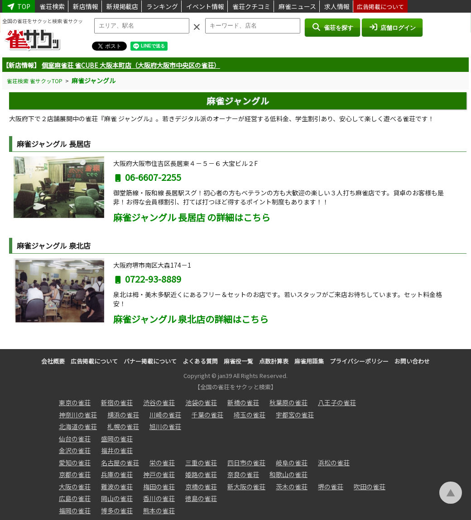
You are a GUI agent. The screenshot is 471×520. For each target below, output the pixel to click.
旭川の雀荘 (165, 426)
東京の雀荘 (75, 402)
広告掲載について (380, 6)
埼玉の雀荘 (249, 414)
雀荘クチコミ (251, 6)
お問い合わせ (412, 361)
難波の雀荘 (117, 486)
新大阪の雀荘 (246, 486)
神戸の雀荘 (159, 474)
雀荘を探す (332, 27)
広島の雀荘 (75, 498)
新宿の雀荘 (117, 402)
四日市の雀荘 (246, 462)
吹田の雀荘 (369, 486)
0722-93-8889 (147, 278)
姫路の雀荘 (201, 474)
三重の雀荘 (201, 462)
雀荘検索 (52, 6)
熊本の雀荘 (159, 510)
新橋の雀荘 (243, 402)
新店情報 (85, 6)
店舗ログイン (392, 27)
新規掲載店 (122, 6)
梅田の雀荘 (159, 486)
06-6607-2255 (147, 177)
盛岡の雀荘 (117, 438)
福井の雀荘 (117, 450)
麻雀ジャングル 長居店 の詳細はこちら (191, 217)
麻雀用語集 (309, 361)
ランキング (162, 6)
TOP (18, 6)
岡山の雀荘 (117, 498)
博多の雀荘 (117, 510)
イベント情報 (205, 6)
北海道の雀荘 (78, 426)
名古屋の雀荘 (120, 462)
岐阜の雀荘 (292, 462)
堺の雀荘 (330, 486)
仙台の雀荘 (75, 438)
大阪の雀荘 (75, 486)
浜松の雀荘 (334, 462)
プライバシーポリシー (359, 361)
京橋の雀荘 (201, 486)
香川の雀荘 (159, 498)
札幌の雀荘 (123, 426)
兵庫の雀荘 (117, 474)
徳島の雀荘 (201, 498)
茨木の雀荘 (292, 486)
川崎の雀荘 (165, 414)
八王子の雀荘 (337, 402)
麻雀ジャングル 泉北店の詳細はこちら (191, 319)
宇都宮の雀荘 (295, 414)
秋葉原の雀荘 (288, 402)
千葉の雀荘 (207, 414)
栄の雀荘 (162, 462)
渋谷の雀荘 (159, 402)
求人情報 (337, 6)
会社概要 (53, 361)
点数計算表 (273, 361)
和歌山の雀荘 (288, 474)
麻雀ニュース (297, 6)
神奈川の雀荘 (78, 414)
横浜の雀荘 (123, 414)
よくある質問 (200, 361)
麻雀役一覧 (238, 361)
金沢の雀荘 (75, 450)
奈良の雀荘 (243, 474)
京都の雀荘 (75, 474)
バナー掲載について (150, 361)
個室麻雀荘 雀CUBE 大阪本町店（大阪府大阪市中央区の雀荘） (131, 65)
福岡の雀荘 (75, 510)
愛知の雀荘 (75, 462)
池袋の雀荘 (201, 402)
